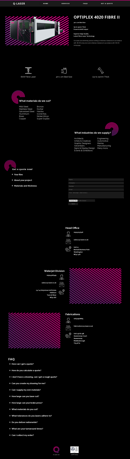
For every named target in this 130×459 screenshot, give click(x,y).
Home (45, 3)
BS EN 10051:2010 (82, 43)
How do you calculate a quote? (26, 370)
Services (66, 3)
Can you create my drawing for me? (29, 383)
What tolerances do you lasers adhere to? (32, 416)
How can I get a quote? (23, 364)
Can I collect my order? (23, 435)
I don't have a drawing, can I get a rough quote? (34, 377)
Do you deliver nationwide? (25, 422)
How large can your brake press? (27, 403)
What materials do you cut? (25, 409)
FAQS (85, 3)
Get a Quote (107, 3)
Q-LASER (19, 3)
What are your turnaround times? (27, 429)
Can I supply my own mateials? (26, 390)
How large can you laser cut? (25, 396)
